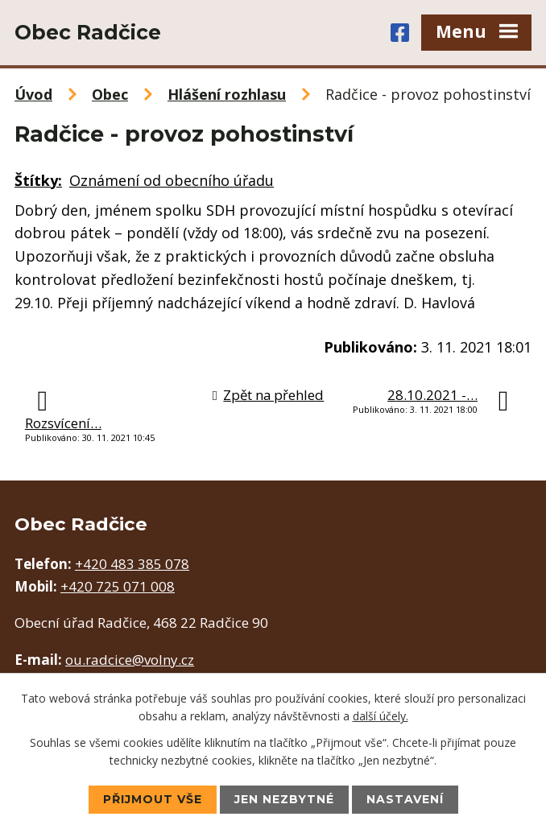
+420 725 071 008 (117, 586)
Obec (110, 94)
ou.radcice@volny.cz (129, 659)
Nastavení (405, 799)
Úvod (33, 94)
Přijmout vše (152, 799)
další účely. (380, 716)
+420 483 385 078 (132, 564)
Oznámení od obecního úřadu (171, 180)
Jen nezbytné (284, 799)
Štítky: (38, 180)
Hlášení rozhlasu (227, 94)
